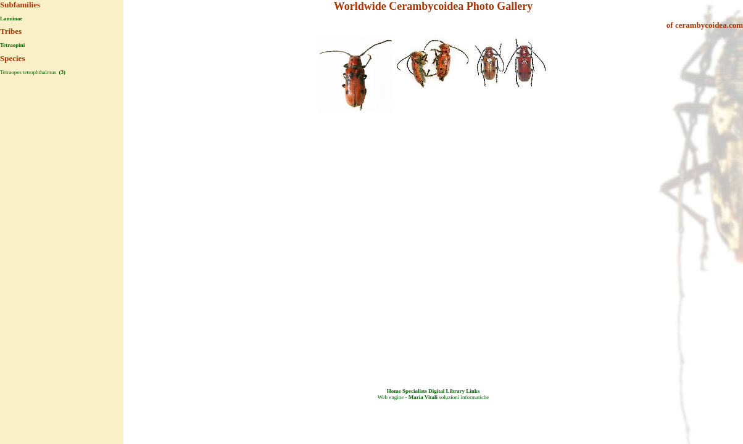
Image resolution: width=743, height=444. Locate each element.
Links (472, 391)
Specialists (414, 391)
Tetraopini (12, 45)
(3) (61, 72)
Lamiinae (11, 18)
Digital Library (446, 391)
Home (394, 391)
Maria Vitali (423, 397)
